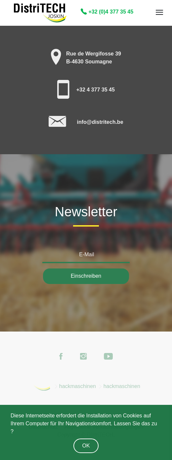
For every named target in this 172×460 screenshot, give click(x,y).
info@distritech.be (100, 122)
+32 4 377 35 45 (95, 89)
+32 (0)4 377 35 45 (107, 12)
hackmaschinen (77, 386)
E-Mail (86, 254)
